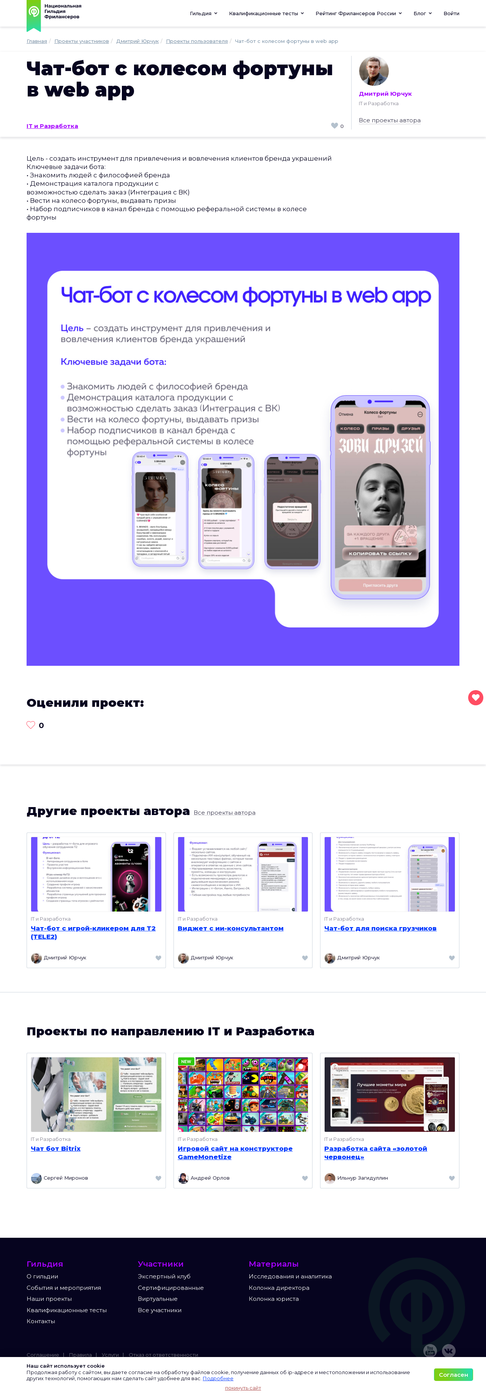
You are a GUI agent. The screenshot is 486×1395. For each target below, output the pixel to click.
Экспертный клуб (164, 1276)
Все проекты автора (390, 120)
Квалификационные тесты (67, 1310)
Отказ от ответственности (163, 1355)
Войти (451, 13)
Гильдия (204, 13)
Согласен (453, 1374)
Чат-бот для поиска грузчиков (380, 928)
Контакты (41, 1321)
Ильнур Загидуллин (356, 1178)
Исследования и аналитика (290, 1276)
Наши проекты (49, 1298)
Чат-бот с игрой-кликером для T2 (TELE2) (93, 932)
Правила (80, 1355)
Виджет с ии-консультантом (231, 928)
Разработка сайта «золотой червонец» (375, 1153)
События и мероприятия (64, 1287)
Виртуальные (158, 1298)
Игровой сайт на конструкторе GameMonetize (235, 1153)
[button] (266, 13)
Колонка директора (279, 1287)
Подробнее (218, 1378)
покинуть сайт (243, 1388)
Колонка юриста (274, 1298)
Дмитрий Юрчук (385, 76)
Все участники (159, 1310)
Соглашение (43, 1355)
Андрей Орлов (204, 1178)
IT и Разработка (52, 126)
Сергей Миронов (59, 1178)
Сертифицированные (171, 1287)
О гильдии (42, 1276)
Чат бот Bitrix (55, 1148)
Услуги (110, 1355)
